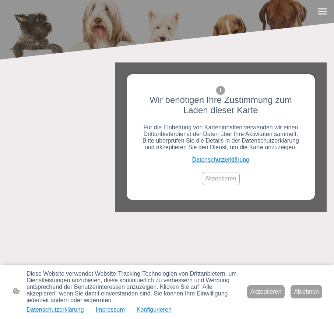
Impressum (110, 310)
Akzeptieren (220, 178)
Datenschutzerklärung (221, 160)
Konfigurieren (154, 310)
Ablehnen (306, 291)
